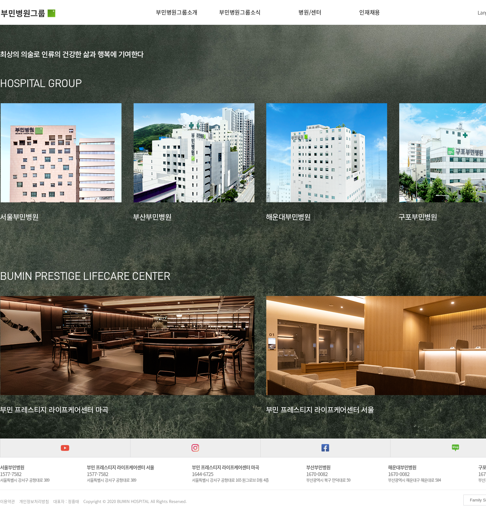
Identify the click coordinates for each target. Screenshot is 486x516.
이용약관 (7, 501)
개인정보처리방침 (34, 501)
